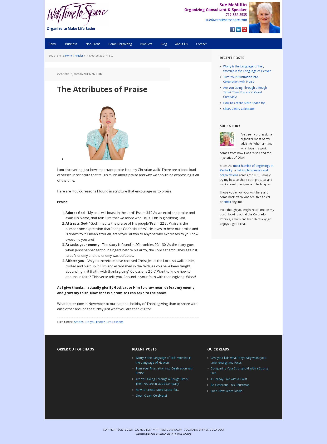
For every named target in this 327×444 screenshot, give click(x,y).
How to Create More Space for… (245, 103)
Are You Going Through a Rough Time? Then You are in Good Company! (245, 92)
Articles (79, 322)
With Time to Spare (78, 14)
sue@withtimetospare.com (226, 20)
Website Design (145, 433)
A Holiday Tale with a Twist (229, 379)
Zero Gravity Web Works (175, 433)
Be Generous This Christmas (230, 385)
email (227, 202)
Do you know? (95, 322)
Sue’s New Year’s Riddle (226, 391)
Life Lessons (114, 322)
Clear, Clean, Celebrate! (238, 109)
